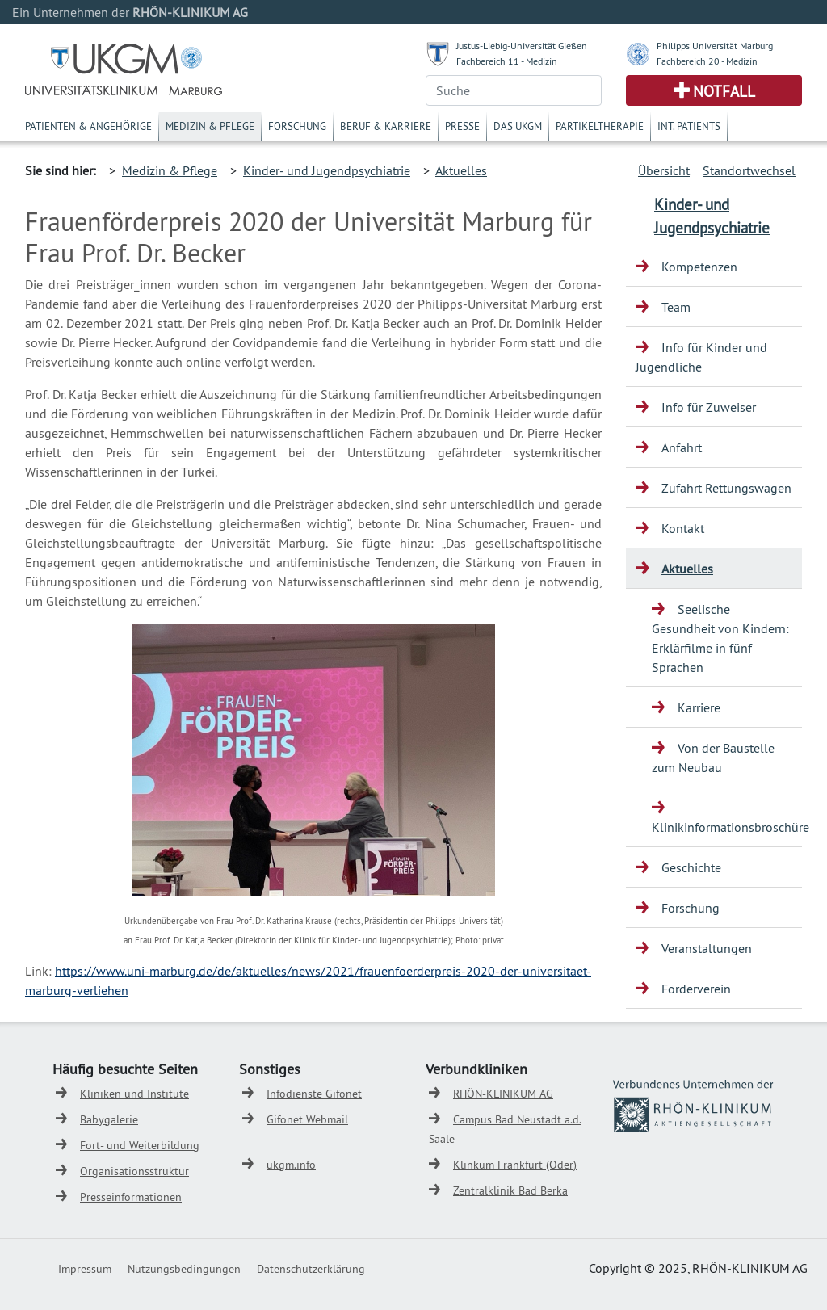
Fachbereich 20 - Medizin (707, 61)
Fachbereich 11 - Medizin (506, 61)
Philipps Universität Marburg (715, 46)
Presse (462, 126)
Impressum (84, 1269)
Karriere (699, 707)
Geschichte (691, 867)
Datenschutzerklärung (311, 1269)
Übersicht (664, 170)
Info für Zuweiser (708, 407)
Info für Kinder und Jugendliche (701, 357)
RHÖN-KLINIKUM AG (503, 1093)
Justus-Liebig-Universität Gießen (521, 46)
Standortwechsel (749, 170)
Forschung (297, 126)
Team (676, 307)
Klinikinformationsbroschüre (727, 827)
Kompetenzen (699, 266)
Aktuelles (461, 170)
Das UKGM (517, 126)
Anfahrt (681, 447)
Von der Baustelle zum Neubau (713, 757)
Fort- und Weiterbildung (139, 1145)
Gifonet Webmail (307, 1119)
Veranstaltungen (706, 948)
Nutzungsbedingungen (184, 1269)
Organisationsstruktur (134, 1171)
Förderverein (696, 988)
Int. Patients (688, 126)
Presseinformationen (131, 1197)
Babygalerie (109, 1119)
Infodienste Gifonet (314, 1093)
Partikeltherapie (600, 126)
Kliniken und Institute (134, 1093)
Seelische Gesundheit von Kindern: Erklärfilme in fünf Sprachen (720, 638)
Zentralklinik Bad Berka (510, 1190)
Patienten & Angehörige (88, 126)
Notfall (724, 91)
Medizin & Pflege (210, 126)
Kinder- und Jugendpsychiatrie (326, 170)
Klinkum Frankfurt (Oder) (515, 1164)
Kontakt (682, 528)
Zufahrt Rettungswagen (726, 488)
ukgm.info (291, 1164)
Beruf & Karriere (385, 126)
